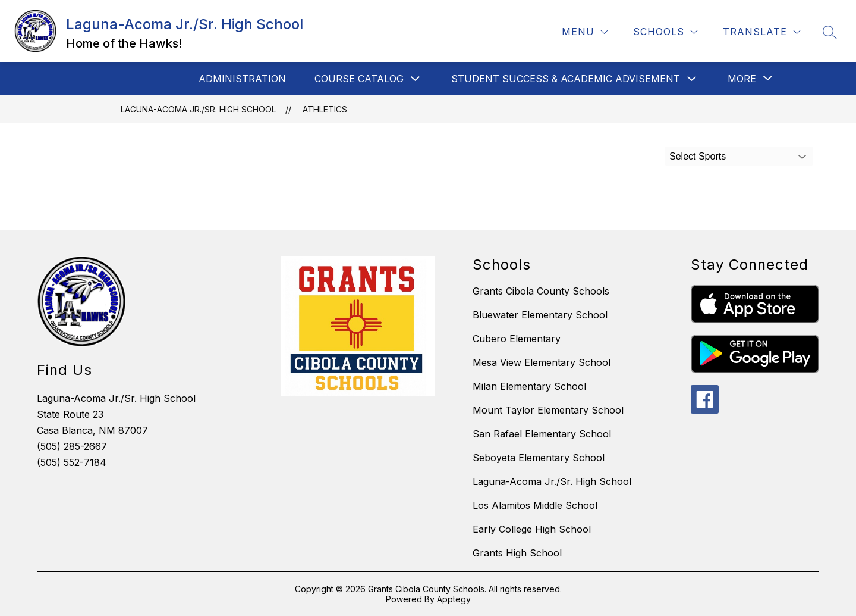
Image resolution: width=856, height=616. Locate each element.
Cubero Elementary (517, 339)
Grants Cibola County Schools (541, 291)
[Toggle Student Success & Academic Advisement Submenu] (692, 79)
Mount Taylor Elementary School (548, 410)
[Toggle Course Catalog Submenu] (415, 79)
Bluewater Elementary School (540, 315)
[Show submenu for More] (742, 78)
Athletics (325, 109)
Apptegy (454, 599)
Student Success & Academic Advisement (565, 79)
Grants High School (517, 553)
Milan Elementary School (529, 386)
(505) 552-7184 (71, 462)
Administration (242, 79)
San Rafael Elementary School (542, 434)
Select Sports (697, 156)
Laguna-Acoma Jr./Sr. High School (198, 109)
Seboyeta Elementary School (539, 458)
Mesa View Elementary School (541, 362)
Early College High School (532, 529)
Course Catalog (359, 79)
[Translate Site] (762, 31)
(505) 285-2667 (72, 446)
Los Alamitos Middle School (535, 505)
